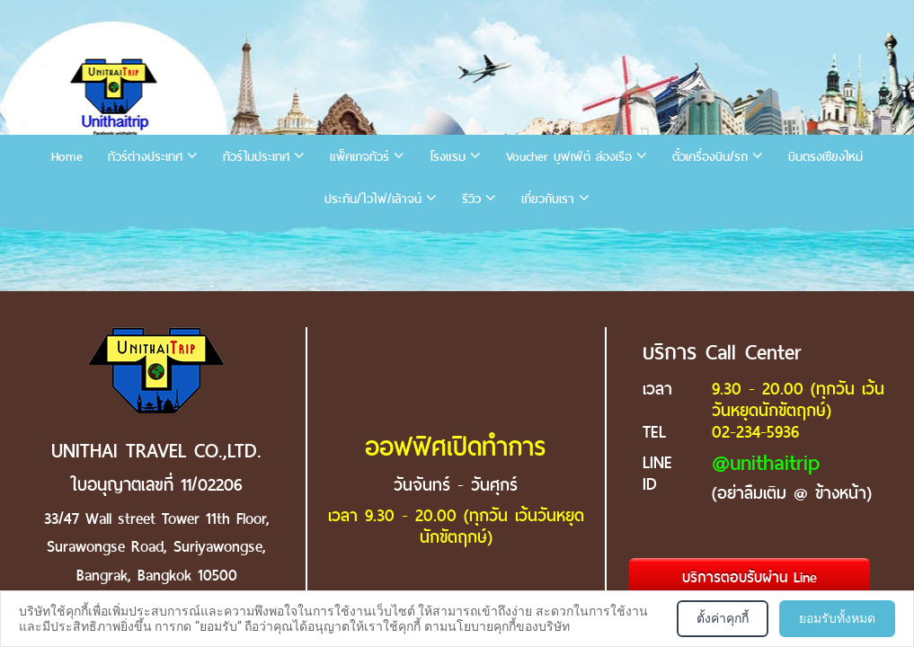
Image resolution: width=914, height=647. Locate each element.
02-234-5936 (755, 432)
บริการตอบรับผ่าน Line (749, 577)
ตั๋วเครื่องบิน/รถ (710, 156)
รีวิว (471, 199)
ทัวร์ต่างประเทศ (145, 156)
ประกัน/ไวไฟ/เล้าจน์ (373, 199)
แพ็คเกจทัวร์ (359, 156)
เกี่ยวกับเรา (547, 199)
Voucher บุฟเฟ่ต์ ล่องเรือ (569, 156)
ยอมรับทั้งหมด (837, 618)
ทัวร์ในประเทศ (256, 156)
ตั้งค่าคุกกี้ (723, 618)
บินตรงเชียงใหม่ (825, 156)
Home (67, 156)
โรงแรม (448, 156)
